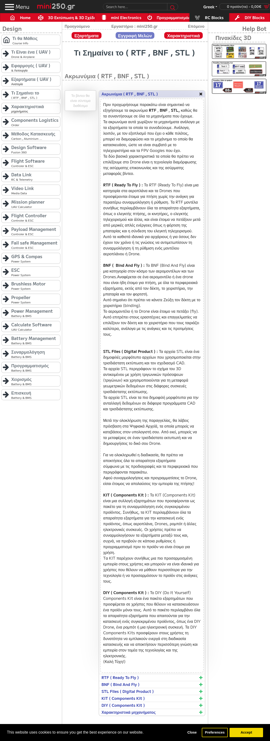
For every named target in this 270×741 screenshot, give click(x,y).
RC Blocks (214, 17)
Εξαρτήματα (86, 35)
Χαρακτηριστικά (183, 35)
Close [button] (192, 732)
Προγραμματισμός (173, 17)
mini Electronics (126, 17)
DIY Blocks (254, 17)
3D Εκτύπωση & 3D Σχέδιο (71, 17)
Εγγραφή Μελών (135, 35)
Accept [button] (246, 732)
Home (25, 17)
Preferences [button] (215, 732)
